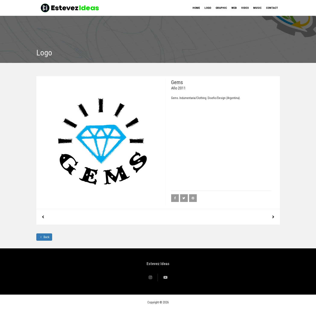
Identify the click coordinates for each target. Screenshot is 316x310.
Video (245, 7)
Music (257, 7)
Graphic (221, 7)
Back (44, 237)
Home (196, 7)
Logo (207, 7)
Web (234, 7)
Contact (272, 7)
